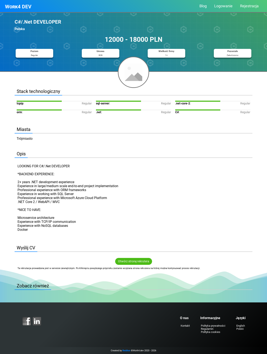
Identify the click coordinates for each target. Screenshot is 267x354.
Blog (203, 6)
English (240, 325)
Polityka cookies (210, 332)
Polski (240, 328)
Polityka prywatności (213, 325)
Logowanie (223, 6)
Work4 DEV (18, 7)
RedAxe (126, 350)
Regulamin (207, 328)
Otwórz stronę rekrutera (133, 261)
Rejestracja (249, 6)
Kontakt (185, 325)
